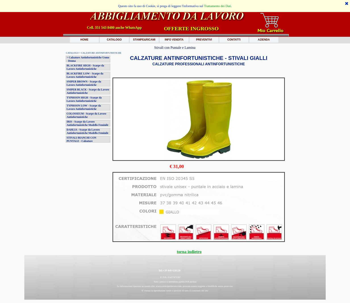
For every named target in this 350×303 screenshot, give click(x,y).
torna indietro (189, 251)
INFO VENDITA (174, 39)
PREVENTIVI (204, 39)
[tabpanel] (198, 66)
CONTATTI (234, 39)
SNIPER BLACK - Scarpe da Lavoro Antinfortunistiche (88, 91)
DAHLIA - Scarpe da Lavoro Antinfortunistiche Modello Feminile (87, 131)
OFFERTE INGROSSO (191, 28)
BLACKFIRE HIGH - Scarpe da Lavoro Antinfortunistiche (85, 67)
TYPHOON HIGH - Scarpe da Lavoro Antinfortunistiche (84, 99)
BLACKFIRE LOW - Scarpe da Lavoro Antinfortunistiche (85, 75)
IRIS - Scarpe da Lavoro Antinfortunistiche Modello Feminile (87, 123)
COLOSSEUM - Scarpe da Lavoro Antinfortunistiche (86, 115)
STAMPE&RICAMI (144, 39)
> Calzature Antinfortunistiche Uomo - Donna (88, 59)
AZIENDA (264, 39)
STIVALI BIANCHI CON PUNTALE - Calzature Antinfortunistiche (81, 141)
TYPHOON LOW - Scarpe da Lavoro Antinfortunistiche (84, 107)
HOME (84, 39)
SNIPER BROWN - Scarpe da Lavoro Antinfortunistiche (84, 83)
